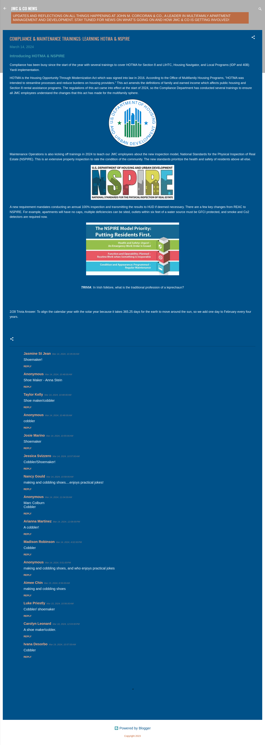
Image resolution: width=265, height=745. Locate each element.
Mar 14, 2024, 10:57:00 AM (66, 456)
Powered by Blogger (132, 728)
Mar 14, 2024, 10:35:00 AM (65, 354)
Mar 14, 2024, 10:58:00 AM (59, 476)
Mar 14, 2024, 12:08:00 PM (66, 521)
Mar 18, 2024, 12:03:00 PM (66, 624)
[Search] (260, 9)
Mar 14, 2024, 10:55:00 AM (59, 436)
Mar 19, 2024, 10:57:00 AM (62, 644)
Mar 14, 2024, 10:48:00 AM (58, 374)
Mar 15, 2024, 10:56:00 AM (60, 603)
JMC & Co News (24, 8)
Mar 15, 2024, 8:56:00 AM (57, 583)
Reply (27, 366)
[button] (253, 37)
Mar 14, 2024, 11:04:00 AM (58, 497)
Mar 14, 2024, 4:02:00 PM (69, 542)
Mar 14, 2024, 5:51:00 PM (58, 562)
